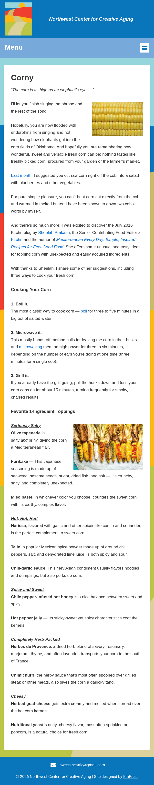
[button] (144, 48)
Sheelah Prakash (54, 232)
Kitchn (16, 239)
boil (84, 311)
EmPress (130, 776)
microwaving (30, 347)
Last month (21, 175)
